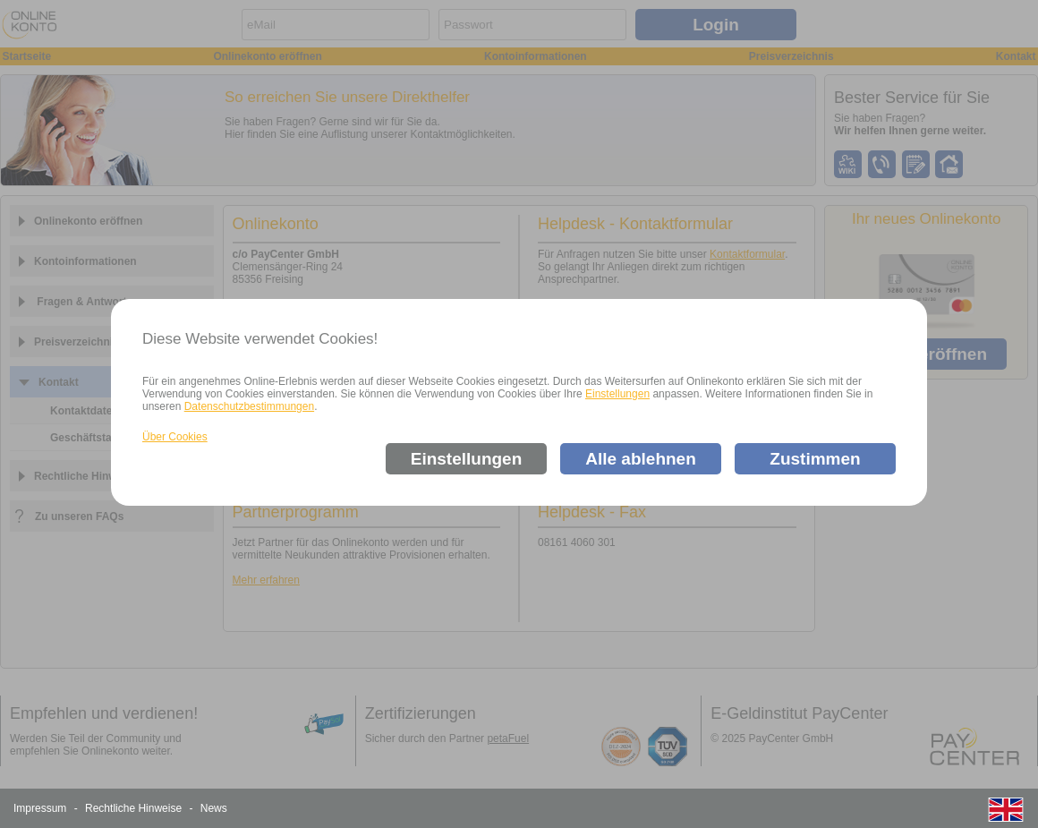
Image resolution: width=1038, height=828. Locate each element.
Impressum (39, 808)
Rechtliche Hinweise (133, 808)
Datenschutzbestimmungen (249, 406)
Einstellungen (617, 394)
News (213, 808)
